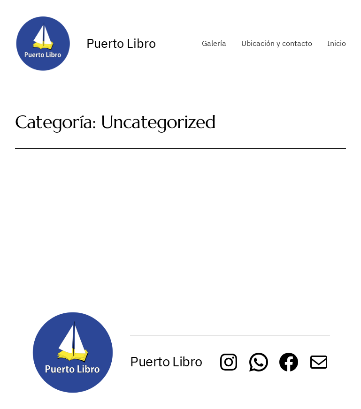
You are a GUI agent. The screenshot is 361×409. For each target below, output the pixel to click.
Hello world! (70, 184)
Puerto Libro (121, 43)
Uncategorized (125, 207)
